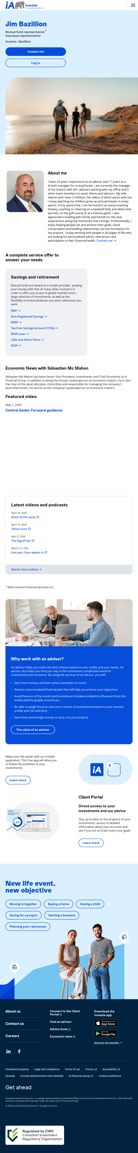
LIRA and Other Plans (27, 340)
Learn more (18, 780)
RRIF (16, 311)
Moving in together (23, 904)
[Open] (133, 5)
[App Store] (105, 1023)
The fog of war (23, 541)
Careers (12, 1035)
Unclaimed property (17, 1069)
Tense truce (21, 529)
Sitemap (10, 1075)
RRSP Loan (20, 334)
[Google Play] (105, 1033)
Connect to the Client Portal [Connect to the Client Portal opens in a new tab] (65, 1012)
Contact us (14, 1023)
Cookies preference (110, 1075)
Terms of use (72, 1069)
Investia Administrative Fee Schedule (41, 1075)
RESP (16, 345)
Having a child (90, 904)
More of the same (25, 517)
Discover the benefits (108, 1042)
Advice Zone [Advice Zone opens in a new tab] (58, 1029)
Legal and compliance (46, 1069)
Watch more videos (26, 569)
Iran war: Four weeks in (29, 552)
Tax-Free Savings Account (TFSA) (34, 328)
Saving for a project (23, 915)
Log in (35, 63)
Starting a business (61, 915)
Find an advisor (61, 1021)
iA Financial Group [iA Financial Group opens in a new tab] (79, 1075)
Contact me (35, 51)
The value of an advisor (33, 730)
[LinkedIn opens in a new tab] (8, 1051)
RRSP (16, 322)
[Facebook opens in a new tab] (20, 1051)
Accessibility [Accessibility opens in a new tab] (110, 1069)
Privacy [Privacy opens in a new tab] (89, 1069)
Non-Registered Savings (29, 316)
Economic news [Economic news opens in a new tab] (61, 1036)
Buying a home (58, 904)
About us (13, 1011)
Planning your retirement (28, 926)
